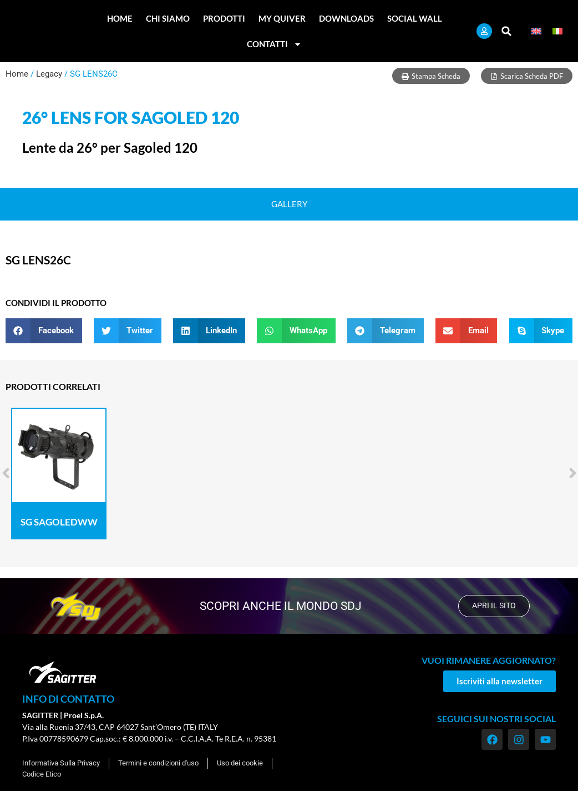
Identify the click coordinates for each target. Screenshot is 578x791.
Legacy (49, 74)
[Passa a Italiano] (557, 31)
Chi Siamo (168, 18)
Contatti (274, 44)
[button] (507, 31)
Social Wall (414, 18)
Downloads (346, 18)
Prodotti (224, 18)
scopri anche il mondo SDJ (280, 606)
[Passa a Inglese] (536, 31)
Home (120, 18)
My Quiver (282, 18)
